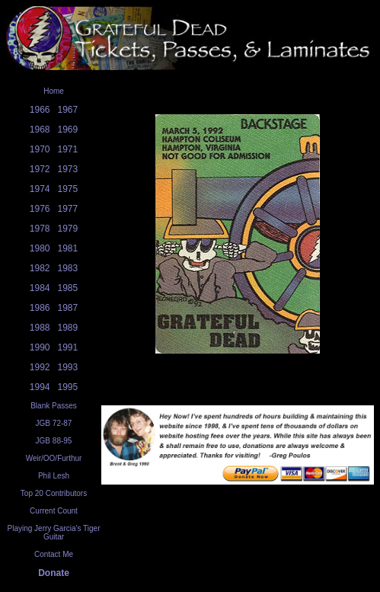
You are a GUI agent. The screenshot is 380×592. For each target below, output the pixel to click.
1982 (40, 268)
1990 (40, 347)
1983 (68, 268)
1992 (40, 367)
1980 (40, 248)
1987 (68, 307)
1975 (68, 189)
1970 (40, 149)
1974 (40, 189)
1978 (40, 228)
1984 (40, 288)
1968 (40, 129)
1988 (40, 327)
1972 (40, 169)
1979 (68, 228)
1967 (68, 109)
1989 (68, 327)
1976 (40, 208)
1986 (40, 307)
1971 (68, 149)
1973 (68, 169)
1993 (68, 367)
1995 (68, 387)
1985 (68, 288)
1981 (68, 248)
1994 (40, 387)
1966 (40, 109)
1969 (68, 129)
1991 (68, 347)
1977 (68, 208)
